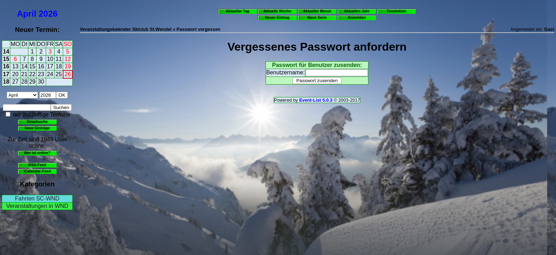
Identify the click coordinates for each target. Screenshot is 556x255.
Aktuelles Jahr (356, 11)
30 (41, 82)
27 (15, 82)
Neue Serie (317, 17)
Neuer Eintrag (277, 17)
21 (24, 74)
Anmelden (357, 17)
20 (15, 74)
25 (59, 74)
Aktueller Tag (237, 11)
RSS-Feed (37, 165)
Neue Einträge (37, 128)
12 (68, 59)
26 (68, 74)
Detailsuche (37, 121)
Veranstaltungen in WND (37, 206)
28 (24, 82)
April (27, 13)
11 (59, 59)
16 (6, 66)
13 (15, 66)
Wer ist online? (37, 153)
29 (32, 82)
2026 (48, 13)
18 (59, 66)
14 (6, 52)
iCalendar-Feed (37, 171)
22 (32, 74)
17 (50, 66)
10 (50, 59)
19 (68, 66)
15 (6, 59)
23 (41, 74)
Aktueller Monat (317, 11)
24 (50, 74)
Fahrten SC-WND (37, 199)
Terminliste (396, 11)
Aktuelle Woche (277, 11)
